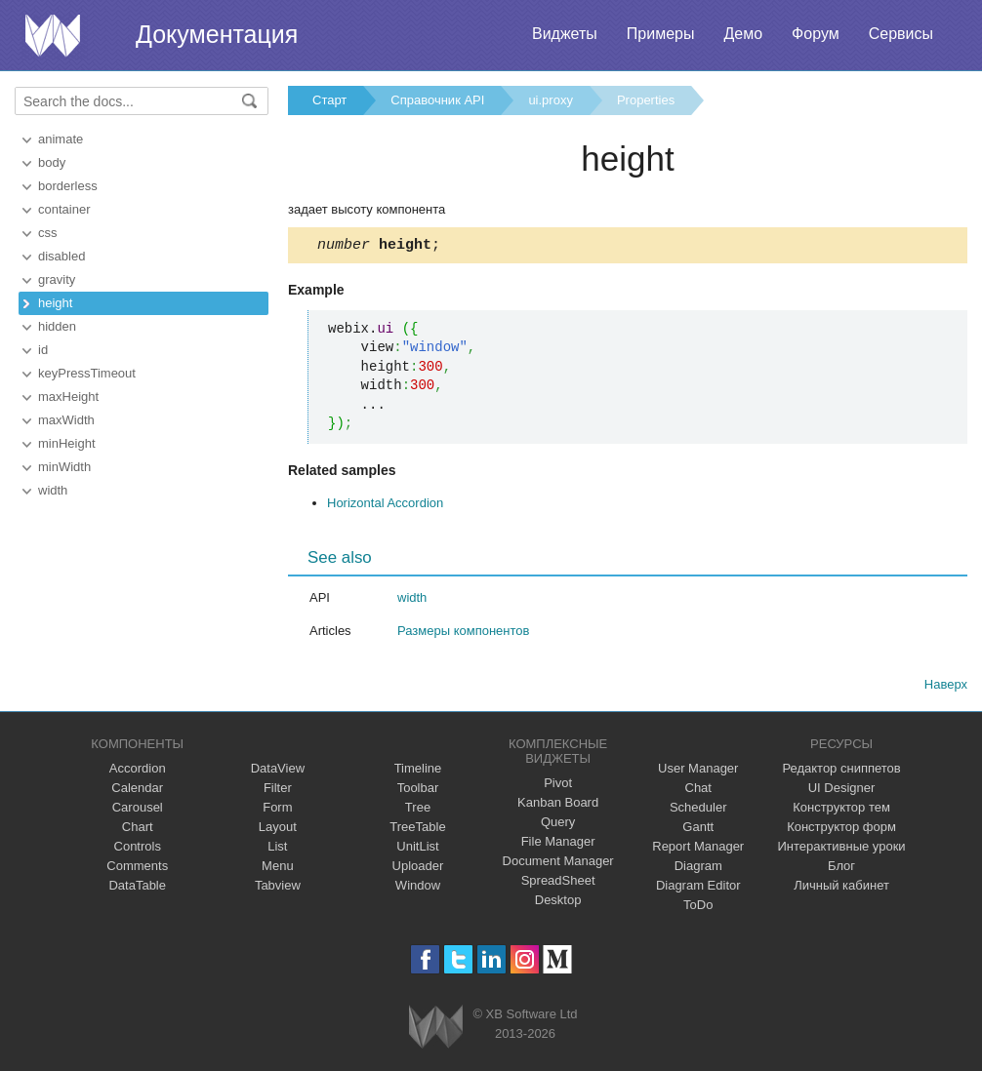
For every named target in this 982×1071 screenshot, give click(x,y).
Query (558, 824)
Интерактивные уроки (842, 849)
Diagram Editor (698, 888)
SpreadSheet (558, 883)
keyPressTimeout (87, 373)
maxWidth (66, 420)
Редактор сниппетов (841, 771)
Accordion (137, 771)
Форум (815, 33)
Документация (217, 34)
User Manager (698, 771)
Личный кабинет (841, 888)
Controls (137, 849)
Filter (278, 790)
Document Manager (558, 863)
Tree (417, 810)
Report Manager (698, 849)
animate (60, 139)
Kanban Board (557, 805)
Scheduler (698, 810)
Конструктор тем (841, 810)
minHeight (67, 443)
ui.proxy (550, 100)
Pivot (558, 785)
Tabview (278, 888)
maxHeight (68, 396)
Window (417, 888)
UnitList (417, 849)
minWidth (64, 466)
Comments (137, 868)
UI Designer (842, 790)
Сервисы (901, 33)
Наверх (945, 687)
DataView (278, 771)
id (43, 349)
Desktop (558, 902)
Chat (698, 790)
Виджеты (564, 33)
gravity (56, 279)
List (277, 849)
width (52, 490)
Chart (137, 829)
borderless (68, 185)
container (64, 209)
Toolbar (418, 790)
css (48, 232)
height (55, 303)
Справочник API (437, 100)
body (51, 162)
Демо (742, 33)
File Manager (558, 844)
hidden (57, 326)
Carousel (137, 810)
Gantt (698, 829)
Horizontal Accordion (385, 505)
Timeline (418, 771)
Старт (329, 100)
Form (277, 810)
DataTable (137, 888)
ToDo (698, 907)
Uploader (418, 868)
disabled (61, 256)
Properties (646, 100)
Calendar (137, 790)
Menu (278, 868)
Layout (278, 829)
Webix (436, 1029)
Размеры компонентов (463, 633)
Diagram (698, 868)
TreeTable (417, 829)
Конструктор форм (841, 829)
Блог (841, 868)
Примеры (661, 33)
